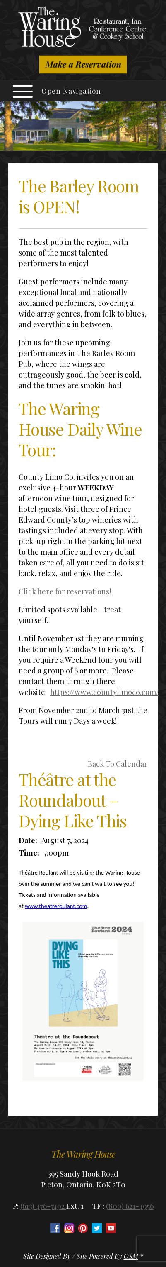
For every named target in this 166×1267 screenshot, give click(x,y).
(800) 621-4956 (130, 1206)
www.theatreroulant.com (56, 906)
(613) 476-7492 (43, 1206)
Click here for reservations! (65, 591)
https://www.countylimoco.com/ (104, 692)
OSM (131, 1256)
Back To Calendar (117, 764)
